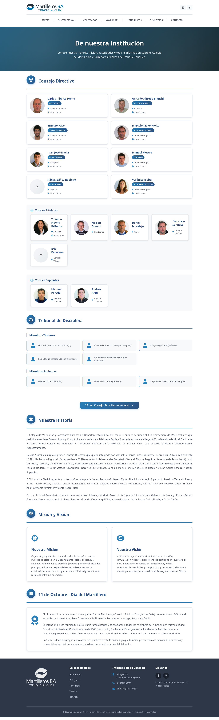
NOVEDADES (112, 20)
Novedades (74, 688)
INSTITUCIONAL (66, 20)
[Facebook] (189, 7)
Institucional (75, 677)
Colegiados (74, 682)
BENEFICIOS (156, 20)
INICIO (46, 20)
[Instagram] (183, 7)
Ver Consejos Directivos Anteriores (109, 405)
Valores (73, 694)
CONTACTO (177, 20)
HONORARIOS (134, 20)
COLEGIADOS (90, 20)
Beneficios (74, 699)
